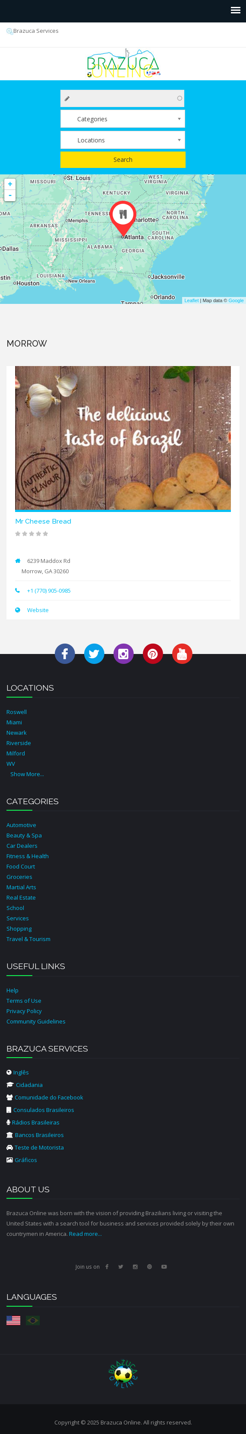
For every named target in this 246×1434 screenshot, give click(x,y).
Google (236, 300)
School (15, 908)
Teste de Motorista (35, 1147)
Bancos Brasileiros (35, 1135)
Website (37, 610)
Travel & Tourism (28, 939)
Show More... (27, 774)
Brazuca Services (32, 31)
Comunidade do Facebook (44, 1097)
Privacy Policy (24, 1011)
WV (10, 764)
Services (17, 918)
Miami (14, 722)
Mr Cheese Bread (43, 521)
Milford (15, 753)
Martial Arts (21, 887)
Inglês (17, 1072)
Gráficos (21, 1160)
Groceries (19, 877)
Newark (16, 732)
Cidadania (24, 1085)
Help (12, 990)
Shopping (19, 928)
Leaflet (191, 300)
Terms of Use (23, 1000)
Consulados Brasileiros (40, 1110)
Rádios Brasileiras (33, 1122)
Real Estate (21, 897)
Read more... (85, 1234)
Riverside (18, 743)
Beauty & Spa (24, 835)
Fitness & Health (27, 856)
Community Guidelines (36, 1021)
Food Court (20, 866)
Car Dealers (22, 846)
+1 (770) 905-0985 (49, 590)
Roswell (16, 712)
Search (123, 159)
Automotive (21, 825)
